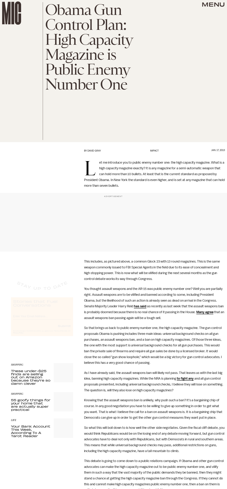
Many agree (204, 312)
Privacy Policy (18, 336)
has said (140, 306)
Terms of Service (60, 334)
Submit (64, 329)
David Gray (94, 150)
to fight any (185, 378)
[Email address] (42, 319)
